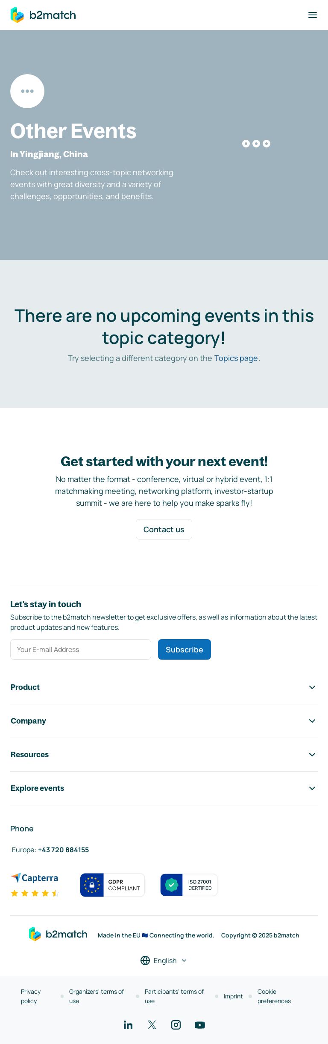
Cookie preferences (274, 996)
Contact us (164, 529)
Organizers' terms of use (96, 996)
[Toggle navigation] (312, 15)
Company (164, 721)
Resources (164, 755)
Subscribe (184, 649)
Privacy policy (31, 996)
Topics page (236, 358)
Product (164, 687)
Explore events (164, 788)
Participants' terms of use (174, 996)
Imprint (233, 996)
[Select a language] (164, 960)
